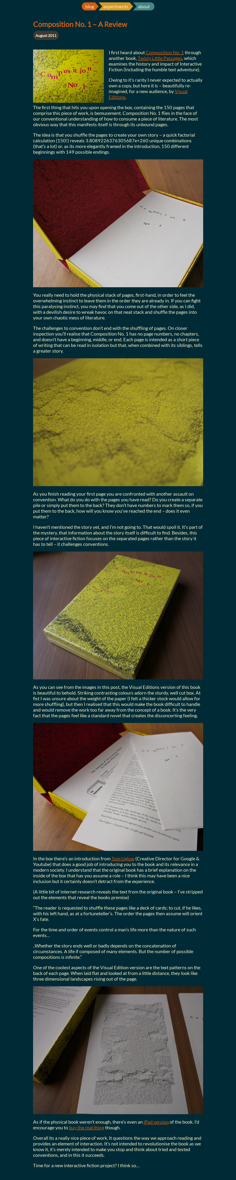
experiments (116, 6)
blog (89, 6)
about (144, 6)
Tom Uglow (123, 858)
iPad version (156, 1122)
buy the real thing (86, 1127)
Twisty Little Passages (160, 58)
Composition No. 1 (165, 52)
